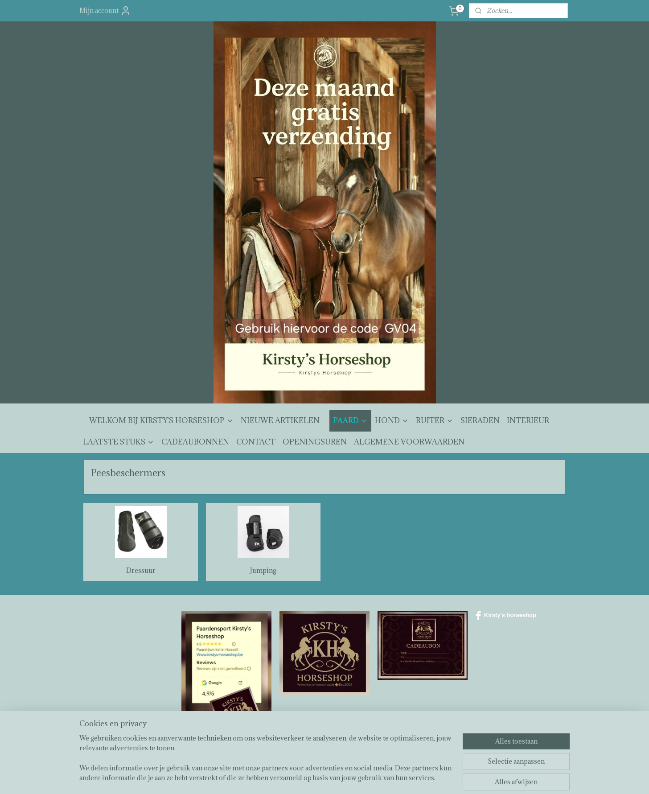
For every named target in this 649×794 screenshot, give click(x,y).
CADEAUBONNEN (195, 442)
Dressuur (141, 570)
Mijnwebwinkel (423, 777)
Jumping (263, 570)
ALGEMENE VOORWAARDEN (409, 442)
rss (318, 777)
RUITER (434, 420)
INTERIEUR (528, 420)
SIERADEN (480, 420)
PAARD (350, 420)
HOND (392, 420)
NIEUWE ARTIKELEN (280, 420)
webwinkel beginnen (349, 777)
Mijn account (105, 10)
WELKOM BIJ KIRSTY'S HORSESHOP (161, 420)
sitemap (302, 777)
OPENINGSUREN (315, 442)
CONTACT (255, 442)
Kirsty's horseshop (506, 615)
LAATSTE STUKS (118, 442)
